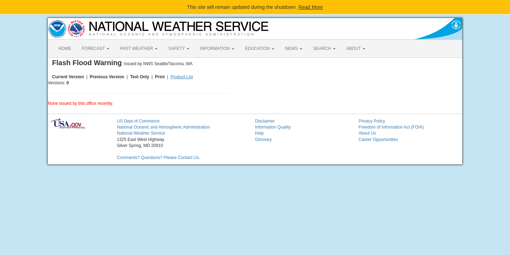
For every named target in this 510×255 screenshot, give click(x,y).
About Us (367, 133)
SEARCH (324, 48)
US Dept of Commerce (138, 121)
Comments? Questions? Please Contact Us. (158, 157)
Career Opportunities (378, 139)
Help (259, 133)
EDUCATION (259, 48)
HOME (64, 48)
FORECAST (95, 48)
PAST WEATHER (139, 48)
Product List (181, 76)
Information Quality (273, 127)
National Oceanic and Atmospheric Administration (163, 127)
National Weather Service (141, 133)
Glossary (263, 139)
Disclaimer (265, 121)
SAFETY (178, 48)
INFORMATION (217, 48)
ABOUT (356, 48)
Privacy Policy (372, 121)
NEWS (293, 48)
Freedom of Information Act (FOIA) (391, 127)
